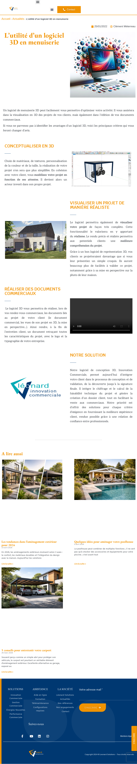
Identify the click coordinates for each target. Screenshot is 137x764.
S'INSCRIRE (134, 738)
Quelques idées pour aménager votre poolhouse (103, 542)
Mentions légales (127, 736)
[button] (52, 9)
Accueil (6, 18)
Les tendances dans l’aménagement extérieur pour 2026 (29, 543)
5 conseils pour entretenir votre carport (26, 650)
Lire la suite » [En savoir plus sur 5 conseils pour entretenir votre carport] (7, 672)
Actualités (18, 18)
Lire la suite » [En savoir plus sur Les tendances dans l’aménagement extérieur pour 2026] (7, 564)
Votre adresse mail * (91, 689)
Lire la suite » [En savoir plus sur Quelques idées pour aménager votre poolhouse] (80, 564)
